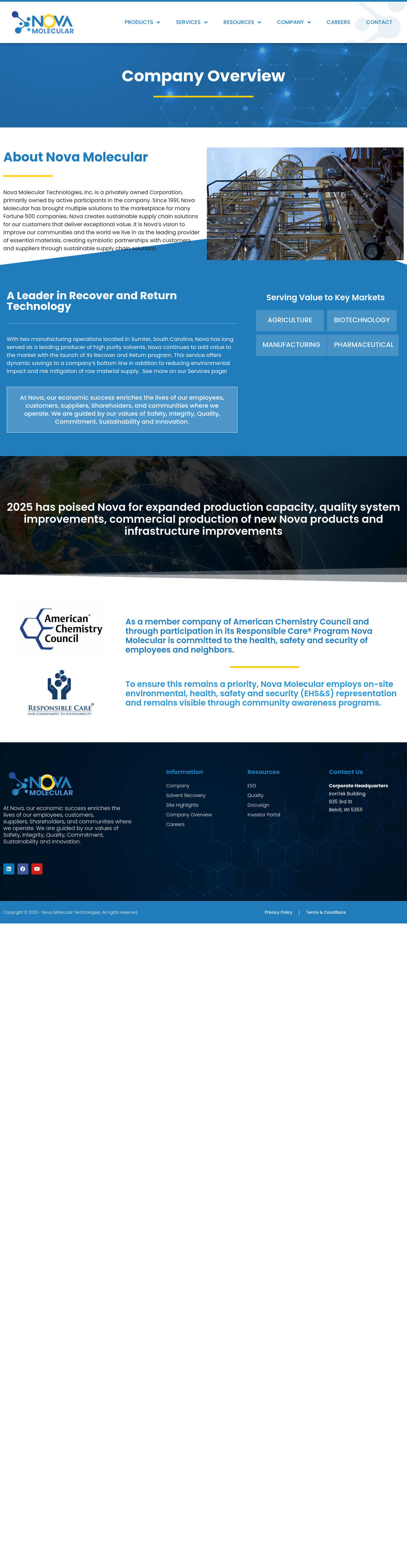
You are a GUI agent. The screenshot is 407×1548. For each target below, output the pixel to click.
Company (294, 22)
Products (142, 22)
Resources (242, 22)
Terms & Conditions (326, 911)
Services (192, 22)
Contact (379, 22)
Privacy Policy (278, 911)
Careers (338, 22)
